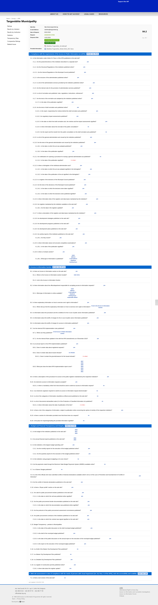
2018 (19, 18)
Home (8, 18)
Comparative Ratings (13, 41)
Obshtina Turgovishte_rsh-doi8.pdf (57, 46)
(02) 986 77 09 (39, 591)
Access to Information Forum (128, 594)
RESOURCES (103, 14)
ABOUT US (54, 14)
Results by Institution (13, 32)
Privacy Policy (21, 599)
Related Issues (11, 44)
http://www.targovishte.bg (51, 27)
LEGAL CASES (89, 14)
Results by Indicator (13, 29)
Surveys (14, 18)
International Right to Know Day (129, 590)
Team (13, 599)
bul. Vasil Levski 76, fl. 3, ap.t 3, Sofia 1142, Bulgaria (30, 588)
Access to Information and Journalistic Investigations (135, 592)
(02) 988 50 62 (19, 591)
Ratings (9, 26)
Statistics (10, 35)
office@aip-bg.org (20, 593)
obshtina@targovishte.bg (51, 29)
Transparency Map (13, 38)
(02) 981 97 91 (29, 591)
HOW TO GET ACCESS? (71, 14)
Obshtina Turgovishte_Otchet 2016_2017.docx (60, 49)
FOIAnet (122, 596)
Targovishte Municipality (21, 21)
